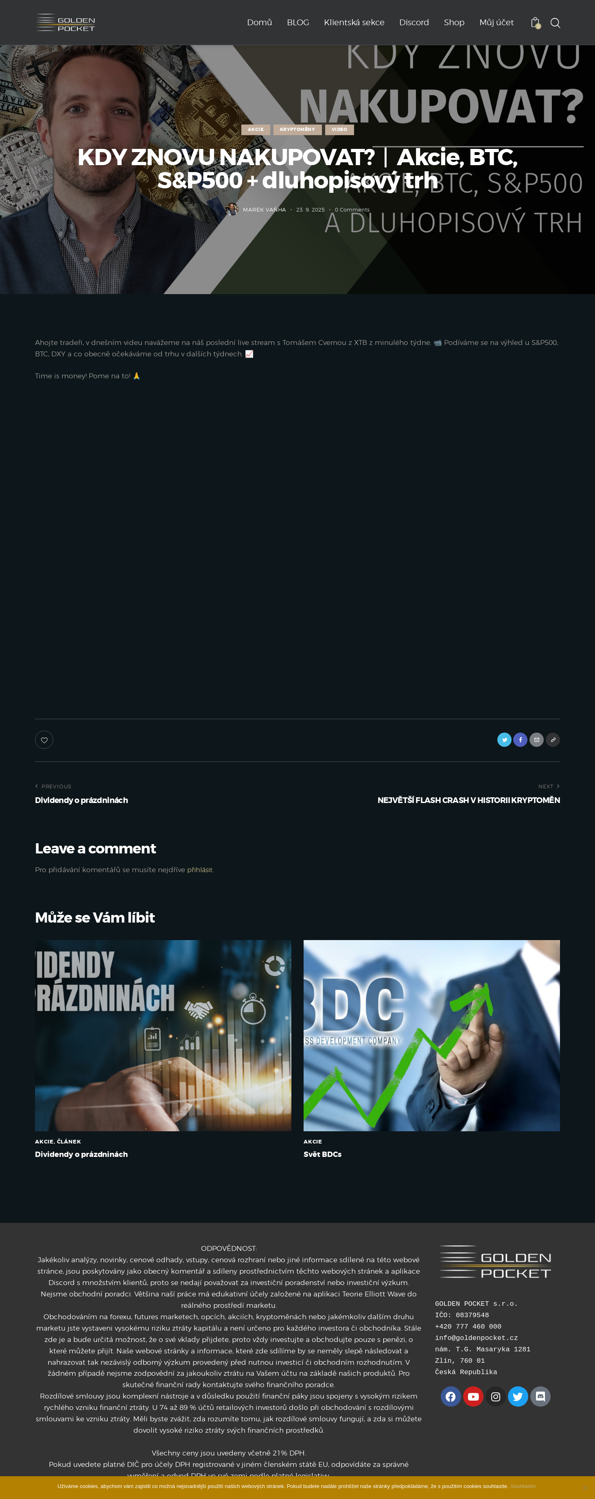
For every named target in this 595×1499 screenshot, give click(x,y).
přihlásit (201, 872)
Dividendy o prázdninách (94, 1159)
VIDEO (340, 130)
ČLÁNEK (69, 1144)
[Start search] (555, 23)
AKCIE (256, 130)
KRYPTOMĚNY (297, 130)
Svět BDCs (328, 1159)
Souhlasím (525, 1486)
